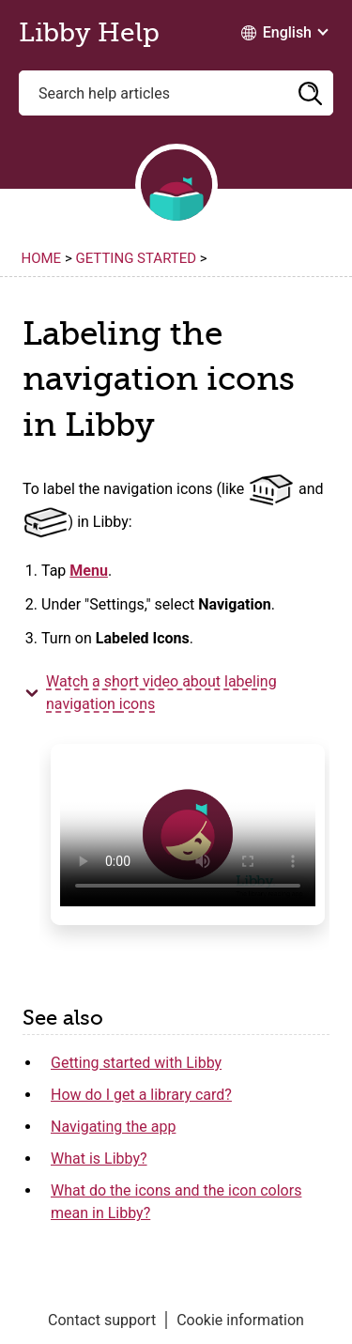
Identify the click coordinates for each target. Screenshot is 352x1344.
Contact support (102, 1320)
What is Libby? (99, 1158)
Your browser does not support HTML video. (188, 834)
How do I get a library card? (141, 1095)
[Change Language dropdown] (283, 33)
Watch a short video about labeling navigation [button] (161, 692)
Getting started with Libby (136, 1063)
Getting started (135, 258)
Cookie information (240, 1320)
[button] (309, 93)
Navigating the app (113, 1126)
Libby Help (89, 33)
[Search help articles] (176, 93)
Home (42, 258)
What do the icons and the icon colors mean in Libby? (176, 1202)
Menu (88, 570)
